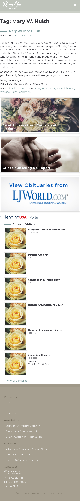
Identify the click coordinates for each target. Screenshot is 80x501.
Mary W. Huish (59, 88)
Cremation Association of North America (23, 436)
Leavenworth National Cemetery (19, 454)
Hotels (8, 408)
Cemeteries (10, 413)
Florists (8, 402)
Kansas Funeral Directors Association (22, 431)
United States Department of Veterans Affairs (26, 449)
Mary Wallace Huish (24, 31)
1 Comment (25, 92)
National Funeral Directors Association (22, 426)
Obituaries (18, 88)
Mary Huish (42, 88)
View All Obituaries (16, 380)
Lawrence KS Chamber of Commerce (22, 460)
